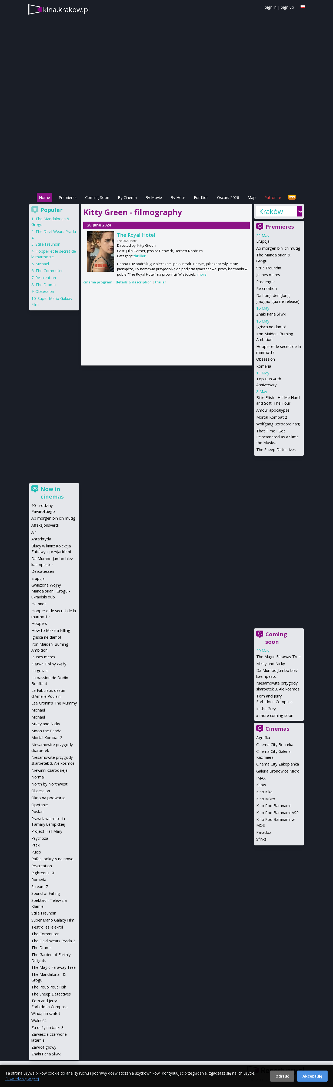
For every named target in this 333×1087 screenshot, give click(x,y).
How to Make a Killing (50, 630)
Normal (38, 777)
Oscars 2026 (228, 197)
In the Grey (266, 708)
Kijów (261, 784)
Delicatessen (42, 571)
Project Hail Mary (46, 831)
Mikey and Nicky (270, 663)
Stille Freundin (268, 267)
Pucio (36, 852)
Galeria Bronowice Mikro (277, 771)
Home (44, 197)
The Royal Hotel (136, 235)
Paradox (263, 832)
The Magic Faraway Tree (278, 656)
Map (252, 197)
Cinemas (277, 728)
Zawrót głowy (43, 1047)
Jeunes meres (268, 274)
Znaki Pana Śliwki (271, 314)
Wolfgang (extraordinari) (278, 423)
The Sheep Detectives (276, 449)
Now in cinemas (52, 492)
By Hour (178, 197)
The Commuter (49, 270)
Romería (38, 879)
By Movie (153, 197)
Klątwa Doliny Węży (48, 663)
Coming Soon (97, 197)
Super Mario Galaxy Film (52, 920)
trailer (160, 282)
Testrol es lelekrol (47, 927)
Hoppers (39, 623)
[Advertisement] (166, 154)
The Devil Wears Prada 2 (53, 940)
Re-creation (266, 288)
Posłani (37, 811)
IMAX (260, 778)
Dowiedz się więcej (22, 1078)
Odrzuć (282, 1076)
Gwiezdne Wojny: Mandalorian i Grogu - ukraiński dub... (50, 591)
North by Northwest (49, 784)
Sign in (271, 7)
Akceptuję (312, 1076)
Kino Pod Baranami (273, 805)
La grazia (39, 670)
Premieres (67, 197)
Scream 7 (39, 886)
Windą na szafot (45, 1013)
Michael (42, 263)
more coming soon (276, 715)
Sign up (287, 7)
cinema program (97, 282)
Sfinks (261, 839)
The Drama (45, 284)
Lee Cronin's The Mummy (54, 703)
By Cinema (127, 197)
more (202, 274)
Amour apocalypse (272, 410)
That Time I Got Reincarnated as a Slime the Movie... (277, 436)
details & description (134, 282)
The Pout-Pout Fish (48, 987)
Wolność (38, 1020)
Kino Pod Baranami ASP (277, 812)
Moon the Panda (46, 730)
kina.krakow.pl (66, 9)
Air (33, 532)
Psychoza (39, 838)
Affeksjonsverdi (45, 525)
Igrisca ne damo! (271, 326)
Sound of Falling (45, 893)
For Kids (201, 197)
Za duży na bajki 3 (47, 1027)
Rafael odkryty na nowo (52, 858)
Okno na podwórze (48, 797)
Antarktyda (41, 538)
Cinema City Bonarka (274, 744)
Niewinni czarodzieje (49, 770)
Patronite (272, 197)
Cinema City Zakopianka (277, 764)
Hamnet (38, 603)
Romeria (263, 366)
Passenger (265, 281)
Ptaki (35, 845)
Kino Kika (264, 791)
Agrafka (263, 737)
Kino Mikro (265, 798)
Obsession (265, 359)
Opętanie (39, 804)
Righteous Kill (43, 872)
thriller (140, 255)
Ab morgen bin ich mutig (278, 248)
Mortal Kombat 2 (271, 417)
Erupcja (262, 241)
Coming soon (276, 638)
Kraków (271, 211)
